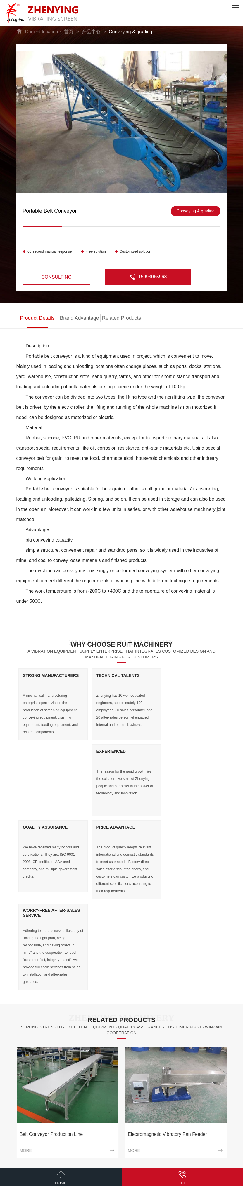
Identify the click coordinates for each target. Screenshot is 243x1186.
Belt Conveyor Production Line (51, 974)
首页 (68, 31)
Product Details (37, 318)
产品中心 (91, 31)
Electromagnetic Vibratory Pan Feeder (167, 974)
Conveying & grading (130, 31)
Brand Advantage (79, 318)
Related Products (121, 318)
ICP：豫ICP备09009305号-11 (137, 1161)
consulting (55, 277)
